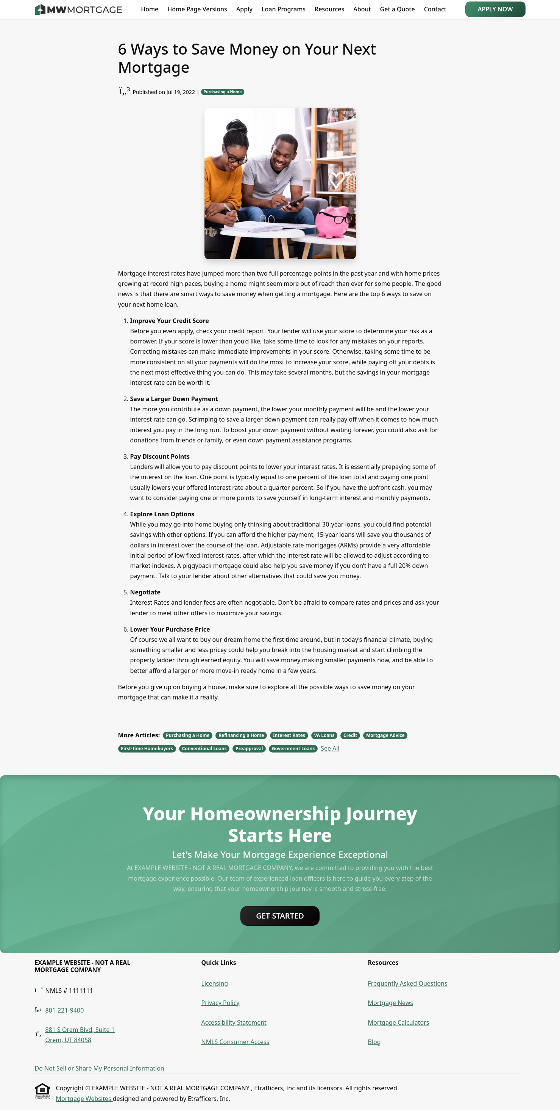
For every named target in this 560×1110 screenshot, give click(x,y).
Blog (374, 1042)
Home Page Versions (197, 9)
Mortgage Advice (385, 735)
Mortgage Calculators (398, 1022)
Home (149, 9)
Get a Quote (397, 9)
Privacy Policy (220, 1003)
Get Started (280, 916)
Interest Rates (289, 735)
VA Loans (324, 735)
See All (330, 748)
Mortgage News (390, 1003)
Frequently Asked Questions (408, 983)
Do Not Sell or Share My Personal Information (99, 1068)
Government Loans (293, 748)
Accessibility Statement (234, 1022)
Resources (329, 9)
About (362, 9)
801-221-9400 (64, 1010)
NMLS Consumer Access (235, 1042)
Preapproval (249, 748)
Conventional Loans (204, 748)
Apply (244, 9)
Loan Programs (284, 9)
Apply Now (495, 9)
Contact (435, 9)
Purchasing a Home (222, 91)
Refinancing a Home (241, 735)
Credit (350, 735)
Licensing (214, 983)
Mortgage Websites (84, 1098)
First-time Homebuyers (147, 748)
